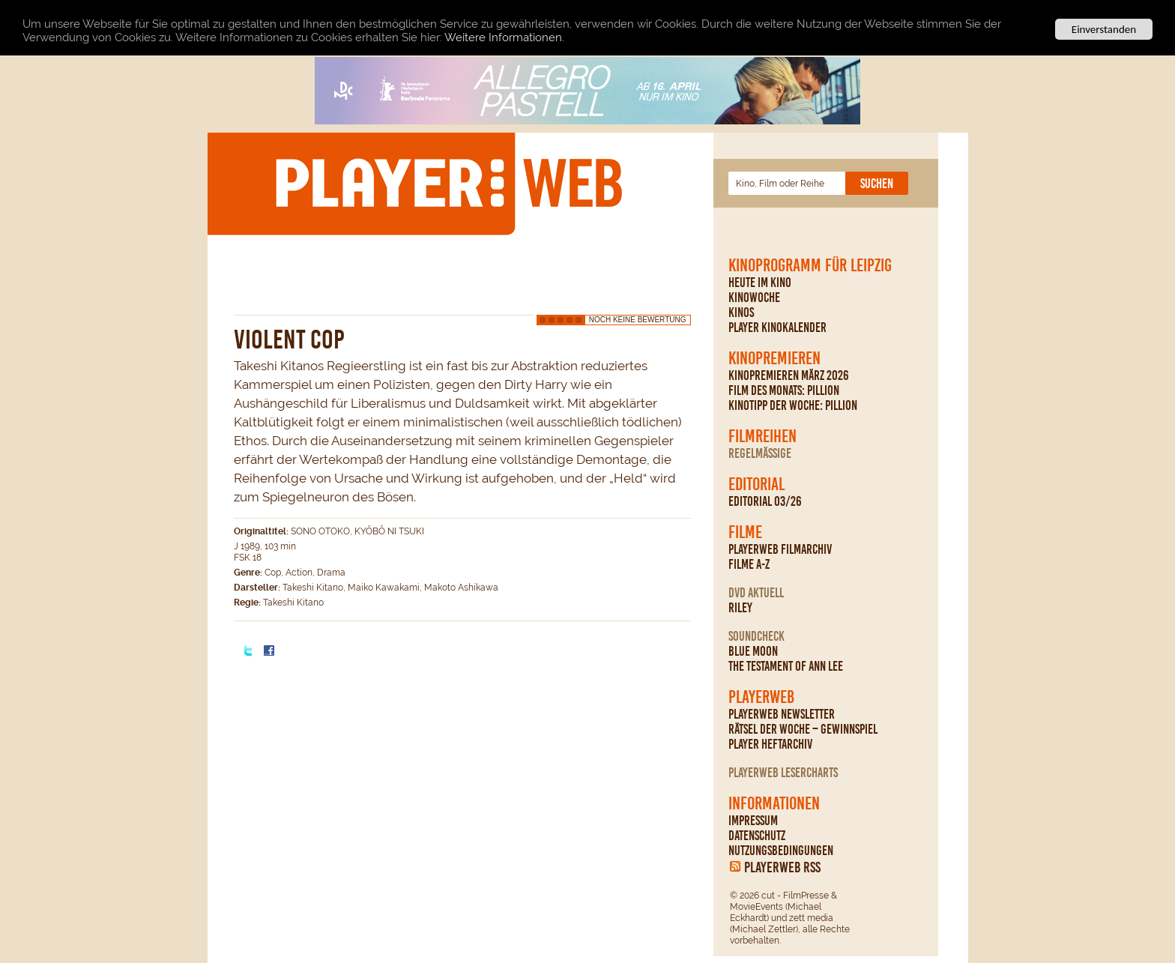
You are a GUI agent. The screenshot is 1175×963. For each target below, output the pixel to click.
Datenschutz (756, 835)
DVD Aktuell (756, 593)
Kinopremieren (774, 358)
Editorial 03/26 (765, 501)
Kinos (741, 312)
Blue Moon (753, 651)
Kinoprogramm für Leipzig (810, 265)
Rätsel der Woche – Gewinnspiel (803, 729)
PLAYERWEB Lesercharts (783, 772)
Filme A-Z (749, 564)
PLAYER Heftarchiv (770, 744)
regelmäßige (759, 453)
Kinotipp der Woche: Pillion (792, 405)
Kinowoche (754, 297)
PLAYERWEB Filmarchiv (780, 549)
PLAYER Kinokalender (777, 327)
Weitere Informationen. (504, 36)
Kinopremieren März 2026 (788, 375)
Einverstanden (1104, 29)
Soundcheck (756, 636)
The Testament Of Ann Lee (785, 666)
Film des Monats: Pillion (783, 390)
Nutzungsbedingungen (780, 850)
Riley (740, 608)
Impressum (753, 820)
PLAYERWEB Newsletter (781, 714)
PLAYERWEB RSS (782, 867)
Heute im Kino (759, 282)
